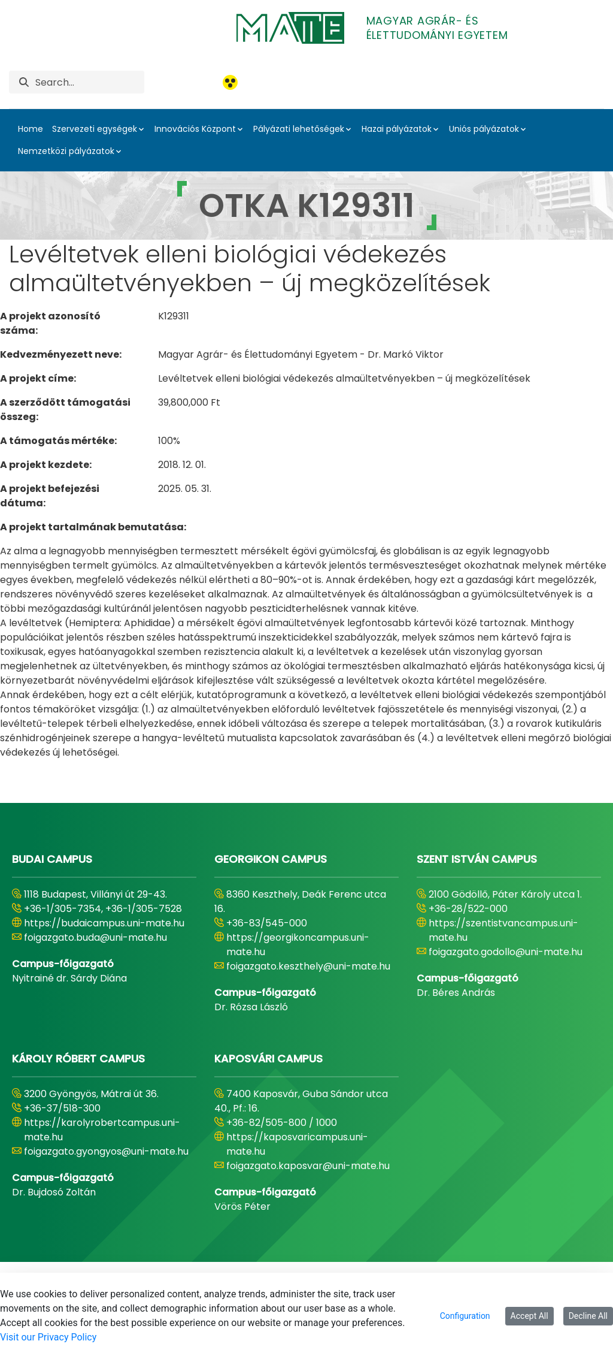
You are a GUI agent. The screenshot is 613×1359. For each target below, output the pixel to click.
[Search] (89, 82)
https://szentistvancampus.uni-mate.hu (503, 930)
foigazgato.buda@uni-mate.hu (95, 937)
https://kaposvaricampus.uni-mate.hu (297, 1144)
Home (30, 129)
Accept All (529, 1316)
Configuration (465, 1316)
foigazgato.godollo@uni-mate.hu (505, 952)
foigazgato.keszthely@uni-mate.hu (308, 966)
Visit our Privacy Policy (48, 1337)
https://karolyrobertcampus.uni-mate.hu (102, 1130)
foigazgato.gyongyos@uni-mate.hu (106, 1151)
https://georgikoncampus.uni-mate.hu (297, 945)
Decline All (588, 1316)
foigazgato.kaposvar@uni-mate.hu (308, 1166)
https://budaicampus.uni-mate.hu (104, 923)
